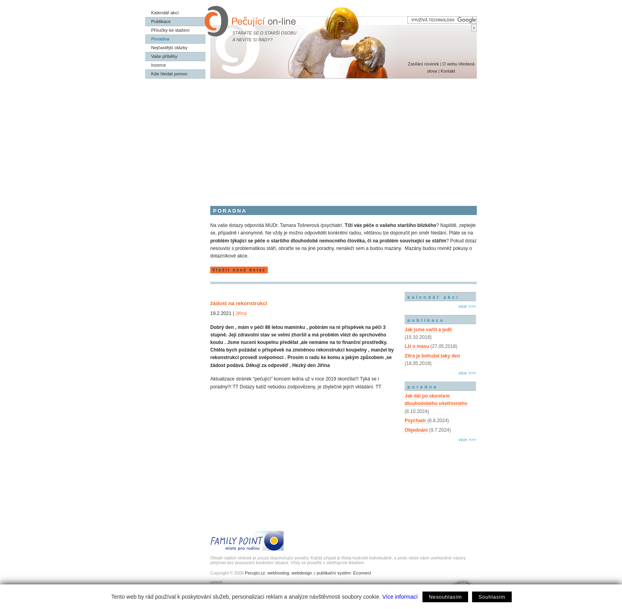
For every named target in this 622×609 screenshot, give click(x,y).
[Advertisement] (311, 138)
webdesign (302, 573)
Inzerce (158, 65)
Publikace (161, 21)
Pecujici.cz (255, 573)
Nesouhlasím (445, 597)
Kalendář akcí (165, 12)
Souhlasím (491, 597)
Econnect (362, 573)
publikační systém (334, 573)
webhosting (278, 573)
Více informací (400, 597)
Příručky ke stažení (170, 30)
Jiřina (241, 313)
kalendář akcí (433, 297)
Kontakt (448, 71)
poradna (422, 386)
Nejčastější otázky (169, 47)
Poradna (160, 39)
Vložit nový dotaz (239, 270)
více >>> (467, 306)
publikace (426, 320)
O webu (449, 63)
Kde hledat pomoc (169, 73)
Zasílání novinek (423, 63)
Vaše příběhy (164, 56)
